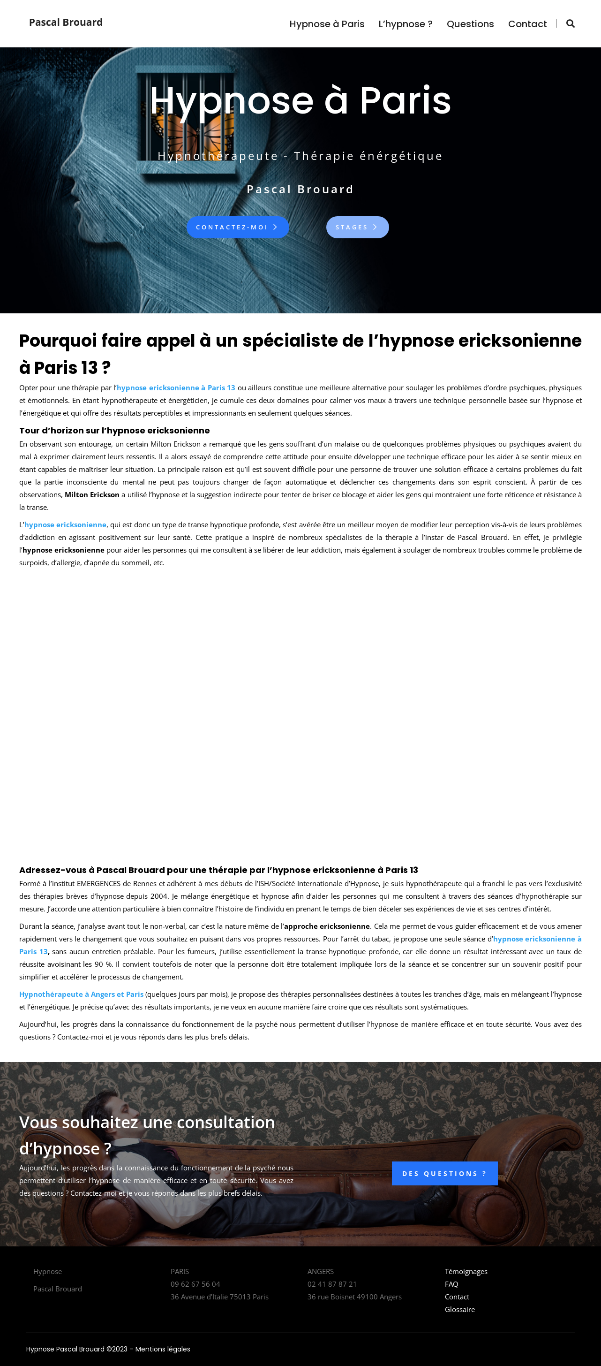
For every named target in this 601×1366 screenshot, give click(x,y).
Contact (527, 23)
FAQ (451, 1284)
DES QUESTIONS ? (445, 1173)
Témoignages (466, 1271)
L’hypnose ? (406, 23)
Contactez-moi (238, 227)
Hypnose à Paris (327, 23)
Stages (358, 227)
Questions (470, 23)
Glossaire (460, 1309)
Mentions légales (162, 1349)
